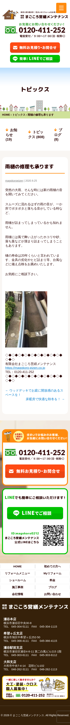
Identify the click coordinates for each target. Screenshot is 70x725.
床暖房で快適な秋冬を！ (45, 399)
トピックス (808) (36, 134)
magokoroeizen (14, 180)
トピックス (18, 114)
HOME (6, 114)
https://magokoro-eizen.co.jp (25, 368)
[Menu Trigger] (61, 8)
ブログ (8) (58, 134)
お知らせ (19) (11, 134)
